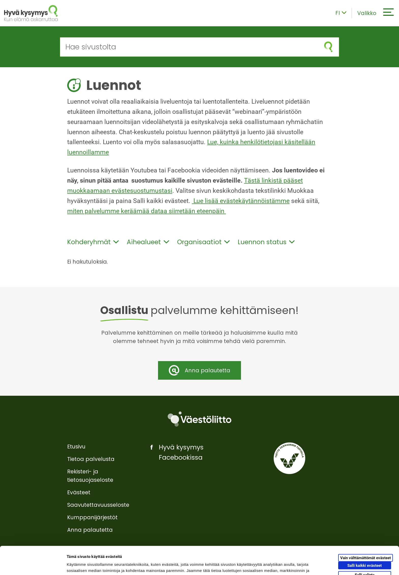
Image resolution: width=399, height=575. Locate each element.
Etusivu (76, 446)
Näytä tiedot (272, 565)
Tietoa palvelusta (91, 459)
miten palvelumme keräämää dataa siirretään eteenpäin (146, 211)
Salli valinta (365, 546)
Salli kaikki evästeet (364, 537)
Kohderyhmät (93, 242)
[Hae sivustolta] (189, 47)
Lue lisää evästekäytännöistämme (241, 200)
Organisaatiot (203, 242)
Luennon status (266, 242)
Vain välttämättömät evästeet (365, 529)
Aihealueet (148, 242)
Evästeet (78, 492)
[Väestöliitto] (199, 419)
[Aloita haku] (328, 47)
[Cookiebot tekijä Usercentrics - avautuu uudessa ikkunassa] (33, 565)
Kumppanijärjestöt (92, 517)
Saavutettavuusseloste (98, 505)
